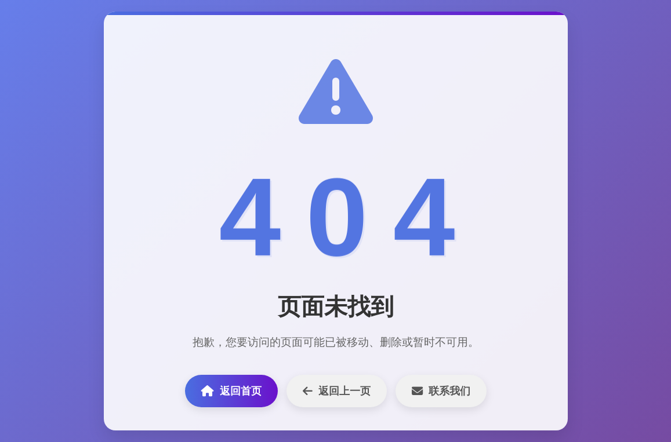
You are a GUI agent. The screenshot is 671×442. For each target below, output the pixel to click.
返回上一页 (337, 391)
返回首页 (231, 391)
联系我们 (441, 391)
